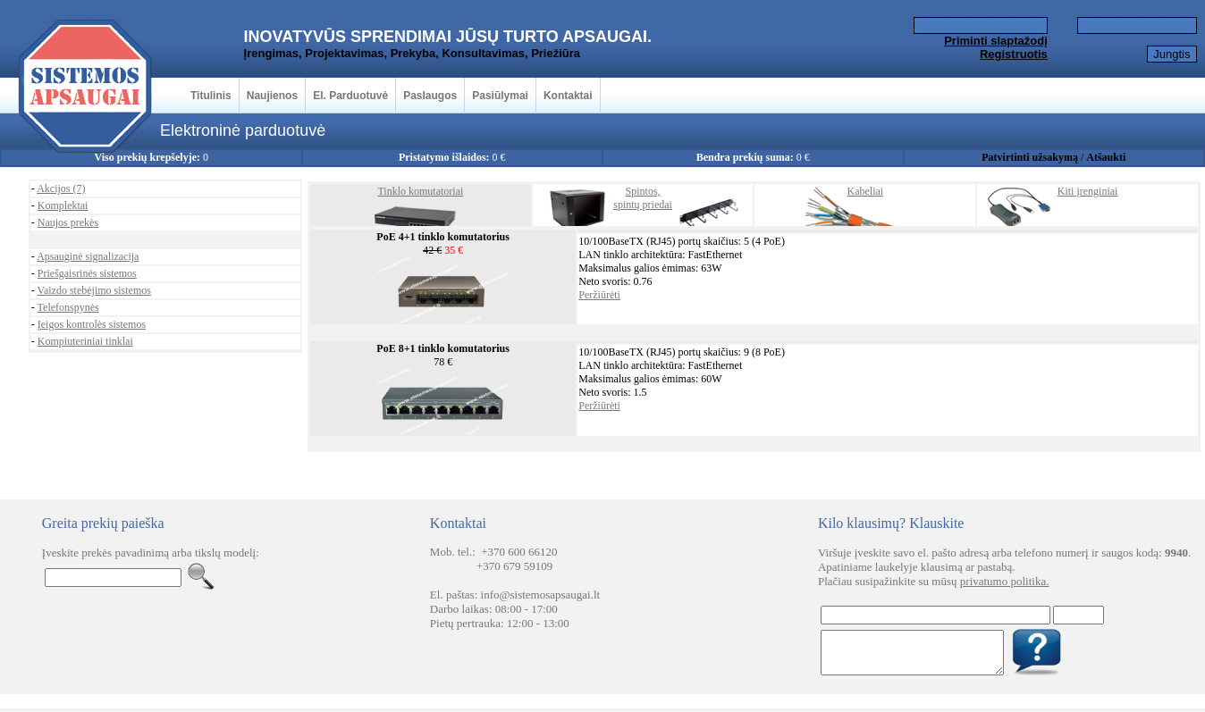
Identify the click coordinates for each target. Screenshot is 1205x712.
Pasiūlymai (500, 95)
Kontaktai (568, 95)
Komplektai (63, 205)
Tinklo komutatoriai (420, 191)
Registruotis (1014, 54)
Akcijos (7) (61, 188)
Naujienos (272, 95)
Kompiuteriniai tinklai (85, 341)
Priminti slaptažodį (996, 40)
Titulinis (211, 95)
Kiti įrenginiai (1088, 191)
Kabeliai (865, 191)
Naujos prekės (68, 222)
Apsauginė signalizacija (88, 256)
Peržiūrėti (599, 295)
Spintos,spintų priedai (642, 198)
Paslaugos (430, 95)
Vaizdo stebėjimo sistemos (94, 290)
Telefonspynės (68, 307)
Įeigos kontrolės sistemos (92, 324)
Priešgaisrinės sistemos (87, 273)
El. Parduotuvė (350, 95)
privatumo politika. (1004, 581)
